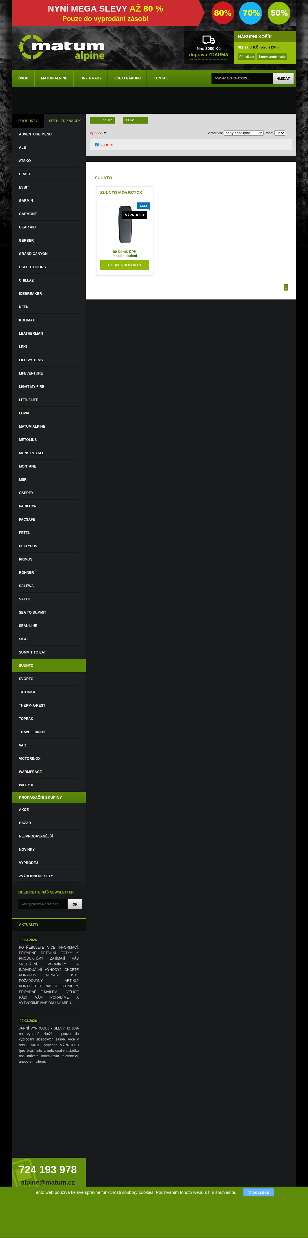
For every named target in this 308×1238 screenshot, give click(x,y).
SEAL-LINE (28, 626)
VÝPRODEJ (28, 863)
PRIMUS (26, 559)
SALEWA (26, 586)
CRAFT (25, 174)
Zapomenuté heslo (271, 56)
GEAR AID (27, 227)
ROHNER (26, 573)
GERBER (26, 241)
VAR (22, 745)
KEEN (24, 307)
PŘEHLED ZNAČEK (65, 121)
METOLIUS (28, 440)
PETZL (24, 533)
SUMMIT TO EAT (32, 652)
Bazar (25, 823)
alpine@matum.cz (48, 1182)
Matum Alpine (54, 78)
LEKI (23, 347)
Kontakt (161, 78)
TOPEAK (26, 719)
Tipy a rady (91, 78)
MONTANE (27, 466)
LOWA (24, 413)
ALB (22, 148)
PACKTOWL (29, 506)
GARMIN (26, 201)
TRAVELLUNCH (32, 732)
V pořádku (258, 1192)
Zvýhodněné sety (36, 876)
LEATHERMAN (31, 334)
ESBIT (24, 187)
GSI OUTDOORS (32, 267)
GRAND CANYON (33, 254)
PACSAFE (27, 519)
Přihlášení (247, 56)
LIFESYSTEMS (31, 360)
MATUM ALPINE (32, 427)
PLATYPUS (28, 546)
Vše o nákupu (127, 78)
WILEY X (26, 785)
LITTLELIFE (28, 400)
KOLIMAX (27, 320)
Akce (24, 810)
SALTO (25, 599)
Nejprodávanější (36, 836)
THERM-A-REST (32, 705)
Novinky (27, 850)
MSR (23, 480)
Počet (269, 133)
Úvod (23, 78)
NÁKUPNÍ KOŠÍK (255, 36)
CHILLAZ (26, 280)
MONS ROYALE (31, 453)
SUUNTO (26, 666)
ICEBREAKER (30, 294)
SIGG (23, 639)
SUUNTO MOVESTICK (121, 192)
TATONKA (27, 692)
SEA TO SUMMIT (33, 612)
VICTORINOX (29, 759)
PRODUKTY (28, 121)
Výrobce (96, 133)
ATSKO (25, 161)
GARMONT (28, 214)
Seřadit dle (215, 133)
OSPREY (26, 493)
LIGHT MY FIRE (31, 387)
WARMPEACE (30, 772)
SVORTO (26, 679)
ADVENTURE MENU (35, 134)
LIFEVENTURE (31, 373)
